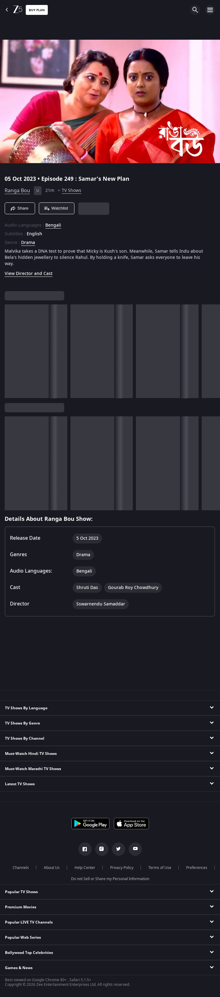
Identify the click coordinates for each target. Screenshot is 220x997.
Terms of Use (159, 868)
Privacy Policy (121, 868)
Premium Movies (20, 907)
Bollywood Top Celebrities (29, 953)
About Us (52, 868)
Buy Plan (37, 10)
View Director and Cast (28, 273)
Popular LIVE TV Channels (29, 922)
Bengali (53, 225)
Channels (21, 868)
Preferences (196, 868)
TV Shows (71, 190)
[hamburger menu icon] (210, 10)
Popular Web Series (23, 937)
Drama (28, 243)
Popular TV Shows (21, 892)
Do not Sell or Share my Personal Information (110, 879)
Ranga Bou (17, 190)
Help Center (84, 868)
